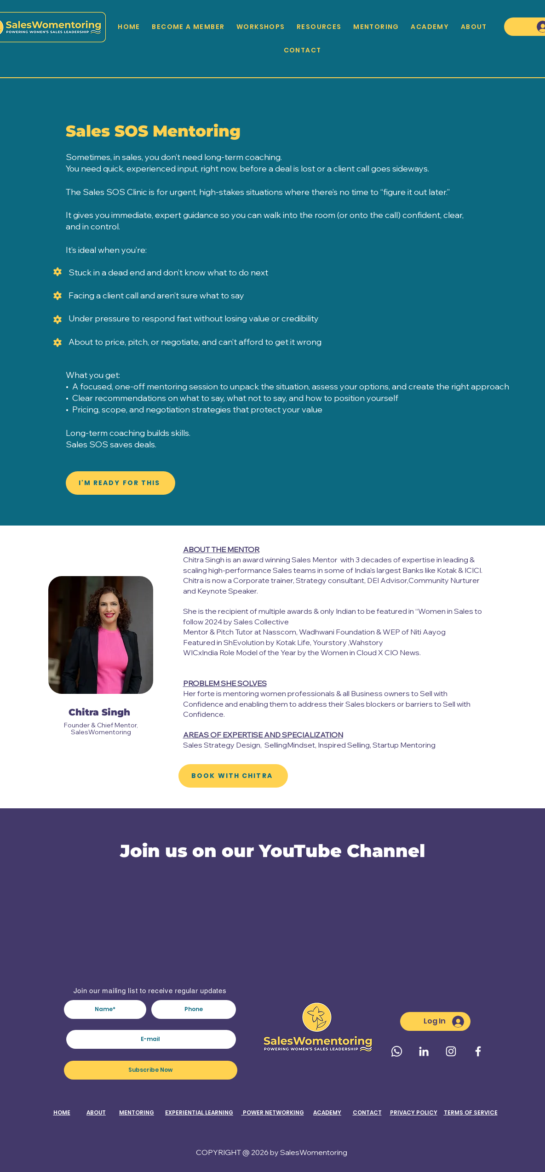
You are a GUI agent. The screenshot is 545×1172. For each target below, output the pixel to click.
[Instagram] (451, 1051)
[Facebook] (478, 1051)
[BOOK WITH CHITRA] (233, 776)
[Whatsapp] (396, 1051)
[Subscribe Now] (150, 1070)
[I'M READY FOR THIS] (120, 483)
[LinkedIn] (423, 1051)
